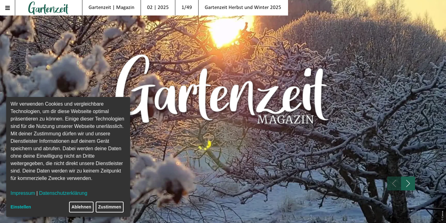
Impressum (23, 193)
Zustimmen (109, 206)
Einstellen (21, 206)
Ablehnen (81, 206)
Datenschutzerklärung (63, 193)
